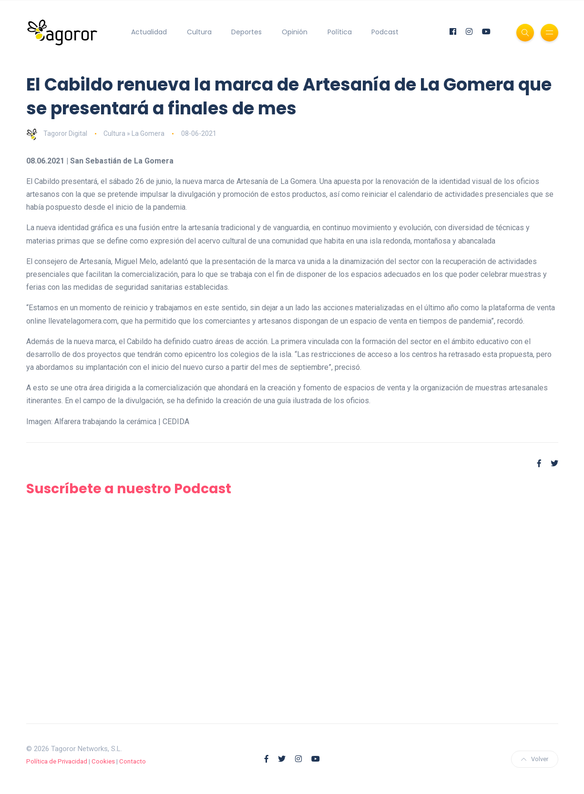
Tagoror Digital (56, 133)
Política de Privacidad (56, 761)
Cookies (103, 761)
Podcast (385, 32)
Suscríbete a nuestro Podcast (128, 488)
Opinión (294, 32)
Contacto (132, 761)
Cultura (199, 32)
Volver (534, 759)
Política (340, 32)
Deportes (246, 32)
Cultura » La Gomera (133, 133)
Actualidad (149, 32)
